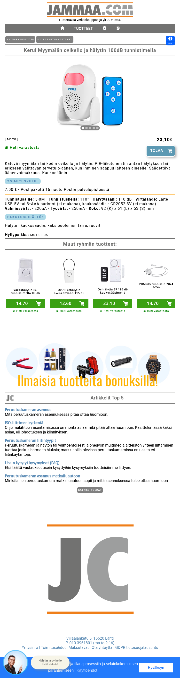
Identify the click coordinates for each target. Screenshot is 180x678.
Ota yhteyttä (102, 647)
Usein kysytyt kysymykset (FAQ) (32, 462)
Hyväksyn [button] (156, 668)
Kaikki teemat (90, 490)
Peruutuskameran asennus (28, 409)
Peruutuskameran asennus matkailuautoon (42, 475)
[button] (50, 663)
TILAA (156, 150)
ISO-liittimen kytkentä (24, 422)
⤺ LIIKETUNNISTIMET (54, 39)
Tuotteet (83, 28)
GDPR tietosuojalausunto (136, 647)
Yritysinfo (30, 647)
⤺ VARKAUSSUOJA (20, 39)
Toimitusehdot (53, 647)
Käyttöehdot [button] (87, 670)
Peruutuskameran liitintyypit (30, 440)
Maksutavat (79, 647)
